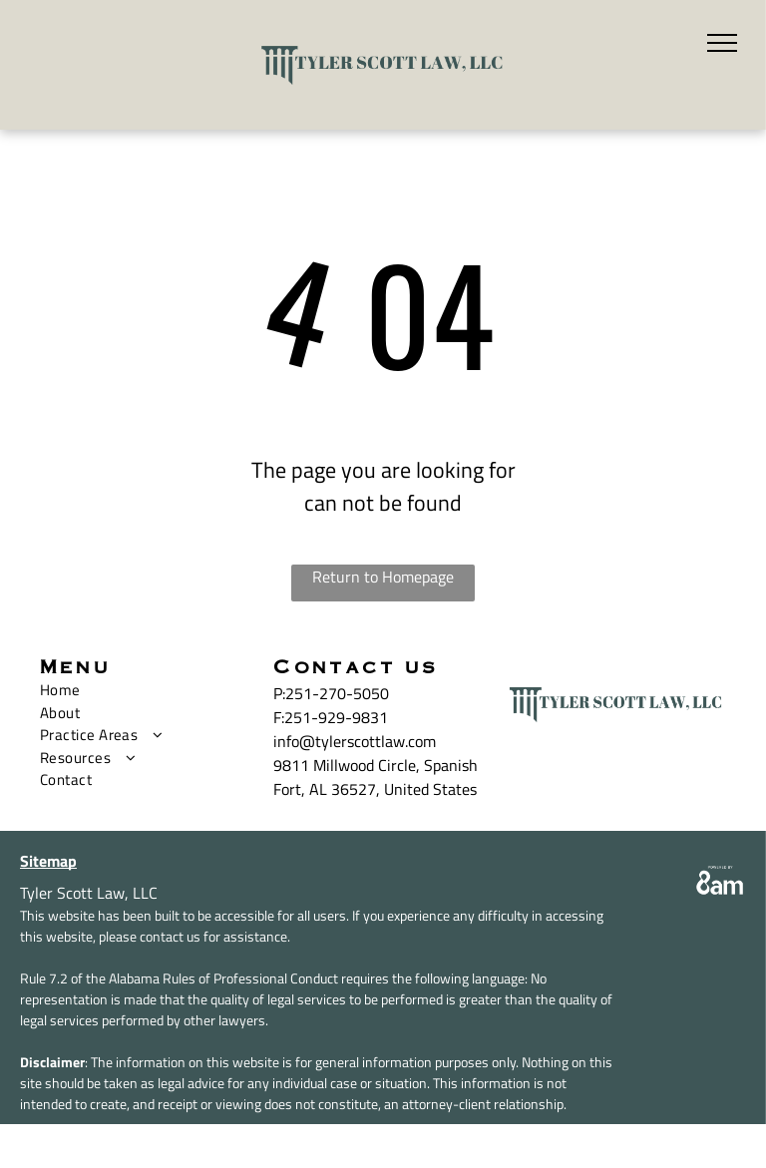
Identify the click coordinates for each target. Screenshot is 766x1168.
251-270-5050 (337, 693)
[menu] (722, 43)
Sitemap (48, 861)
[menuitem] (141, 690)
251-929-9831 (336, 717)
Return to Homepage (383, 576)
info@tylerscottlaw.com (354, 741)
